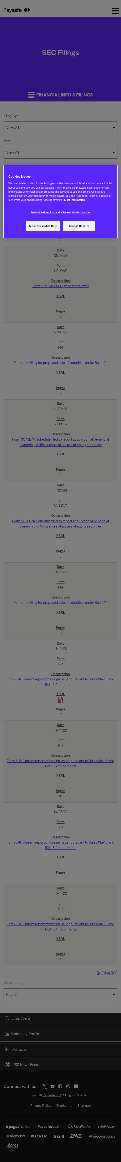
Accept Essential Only (42, 225)
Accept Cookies (79, 225)
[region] (60, 201)
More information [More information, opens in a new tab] (74, 199)
